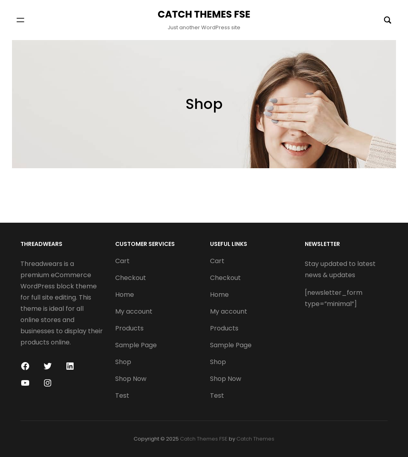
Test (122, 395)
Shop (123, 361)
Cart (122, 261)
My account (133, 311)
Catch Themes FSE (204, 14)
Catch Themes (255, 439)
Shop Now (130, 378)
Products (129, 328)
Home (124, 294)
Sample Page (136, 345)
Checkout (130, 277)
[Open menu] (20, 20)
